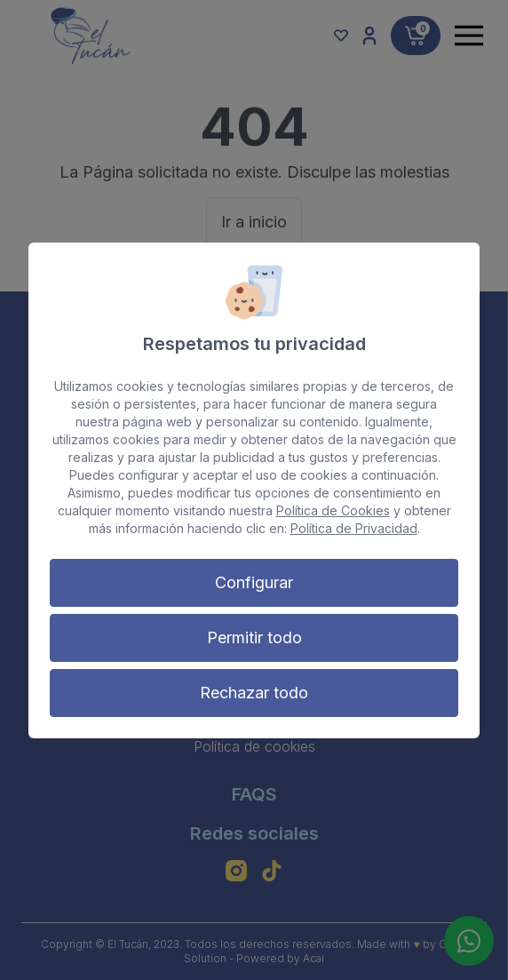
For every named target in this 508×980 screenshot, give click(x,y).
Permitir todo (254, 637)
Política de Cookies (333, 510)
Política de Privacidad (353, 528)
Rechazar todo (254, 692)
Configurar (254, 582)
